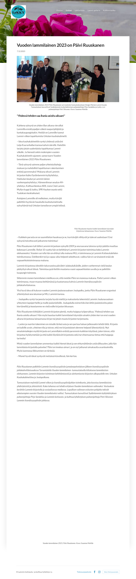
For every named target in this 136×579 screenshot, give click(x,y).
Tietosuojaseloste (84, 572)
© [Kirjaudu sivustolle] (17, 572)
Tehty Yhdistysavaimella (111, 572)
